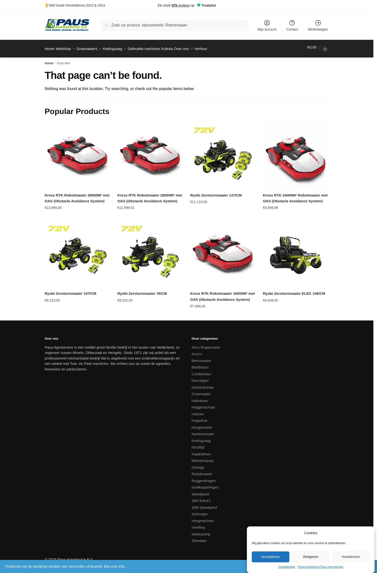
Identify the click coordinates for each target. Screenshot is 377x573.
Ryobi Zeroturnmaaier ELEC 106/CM (294, 290)
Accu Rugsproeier (206, 344)
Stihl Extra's (201, 498)
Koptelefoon (201, 451)
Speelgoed (200, 491)
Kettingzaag (201, 438)
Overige (198, 464)
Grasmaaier (201, 391)
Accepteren (270, 557)
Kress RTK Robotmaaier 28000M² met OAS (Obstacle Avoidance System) (77, 195)
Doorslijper (200, 378)
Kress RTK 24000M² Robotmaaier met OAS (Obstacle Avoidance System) (295, 195)
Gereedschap (202, 384)
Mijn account (266, 25)
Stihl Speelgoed (204, 504)
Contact (292, 25)
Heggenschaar (203, 404)
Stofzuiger (200, 511)
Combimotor (201, 371)
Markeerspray (203, 458)
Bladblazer (200, 364)
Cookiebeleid (286, 567)
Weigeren (310, 557)
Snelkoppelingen (205, 484)
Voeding (198, 524)
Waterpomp (201, 531)
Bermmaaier (201, 358)
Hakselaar (200, 398)
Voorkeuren (351, 557)
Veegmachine (203, 518)
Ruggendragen (204, 478)
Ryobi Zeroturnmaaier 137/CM (216, 192)
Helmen (198, 411)
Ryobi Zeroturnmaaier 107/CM (70, 290)
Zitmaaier (199, 538)
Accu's (197, 351)
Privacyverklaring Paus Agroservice (320, 567)
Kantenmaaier (203, 431)
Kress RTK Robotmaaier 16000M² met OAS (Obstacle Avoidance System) (222, 293)
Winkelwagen (318, 25)
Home (49, 60)
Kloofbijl (198, 444)
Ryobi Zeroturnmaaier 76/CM (142, 290)
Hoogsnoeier (202, 424)
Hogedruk (199, 418)
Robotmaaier (202, 471)
